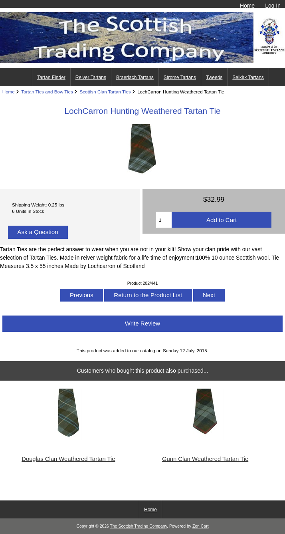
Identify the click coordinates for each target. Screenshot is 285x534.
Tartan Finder (51, 77)
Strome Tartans (180, 77)
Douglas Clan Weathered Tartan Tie (68, 459)
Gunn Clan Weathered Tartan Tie (205, 459)
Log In (273, 5)
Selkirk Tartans (247, 77)
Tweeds (214, 77)
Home (247, 5)
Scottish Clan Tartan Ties (105, 91)
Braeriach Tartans (135, 77)
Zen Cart (200, 526)
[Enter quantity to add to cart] (164, 220)
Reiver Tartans (90, 77)
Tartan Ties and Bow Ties (47, 91)
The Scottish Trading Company (138, 526)
